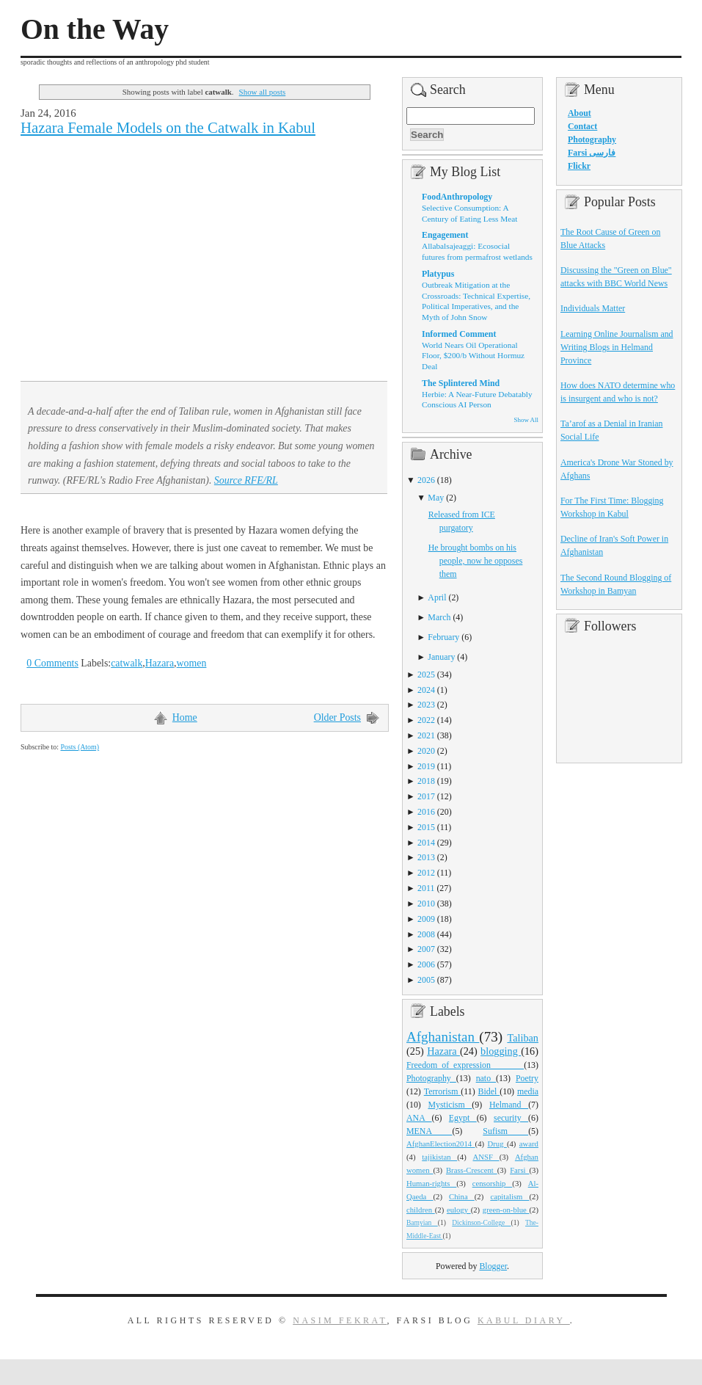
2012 (426, 873)
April (437, 597)
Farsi (519, 1170)
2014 (426, 842)
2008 (426, 934)
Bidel (489, 1091)
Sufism (505, 1131)
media (527, 1091)
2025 (426, 674)
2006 (426, 964)
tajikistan (439, 1156)
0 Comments (52, 663)
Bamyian (422, 1222)
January (441, 657)
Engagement (445, 235)
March (439, 617)
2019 (426, 766)
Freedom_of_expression (465, 1065)
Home (184, 717)
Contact (582, 126)
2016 (426, 812)
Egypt (463, 1118)
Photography (431, 1078)
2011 (425, 888)
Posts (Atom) (79, 747)
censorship (492, 1183)
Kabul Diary (524, 1320)
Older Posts (337, 717)
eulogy (459, 1209)
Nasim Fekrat (340, 1320)
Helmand (508, 1104)
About (579, 113)
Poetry (527, 1078)
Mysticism (450, 1104)
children (420, 1209)
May (436, 497)
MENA (429, 1131)
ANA (419, 1118)
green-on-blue (506, 1209)
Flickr (579, 166)
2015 (426, 827)
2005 (426, 980)
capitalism (509, 1196)
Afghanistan (442, 1036)
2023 (426, 704)
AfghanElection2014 (440, 1143)
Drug (497, 1143)
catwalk (126, 663)
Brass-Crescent (471, 1170)
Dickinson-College (481, 1222)
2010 (426, 903)
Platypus (438, 274)
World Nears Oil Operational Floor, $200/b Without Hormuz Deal (473, 356)
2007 (426, 949)
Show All (526, 420)
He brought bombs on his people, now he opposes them (475, 560)
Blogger (493, 1266)
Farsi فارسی (591, 153)
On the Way (95, 29)
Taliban (522, 1038)
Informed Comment (459, 334)
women (192, 663)
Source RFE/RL (246, 480)
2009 (426, 919)
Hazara (159, 663)
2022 (426, 720)
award (528, 1143)
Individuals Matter (592, 308)
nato (486, 1078)
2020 (426, 751)
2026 (426, 480)
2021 (426, 735)
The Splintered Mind (461, 383)
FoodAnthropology (457, 197)
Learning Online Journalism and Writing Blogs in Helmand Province (616, 347)
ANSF (486, 1156)
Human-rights (431, 1183)
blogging (500, 1051)
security (511, 1118)
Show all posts (262, 91)
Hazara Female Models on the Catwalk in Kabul (168, 128)
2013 (426, 857)
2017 (426, 796)
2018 (426, 781)
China (462, 1196)
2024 (426, 690)
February (443, 637)
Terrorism (442, 1091)
